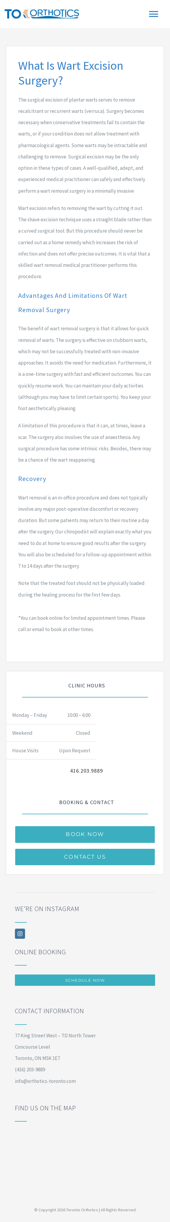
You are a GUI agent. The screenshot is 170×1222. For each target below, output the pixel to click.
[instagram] (20, 934)
